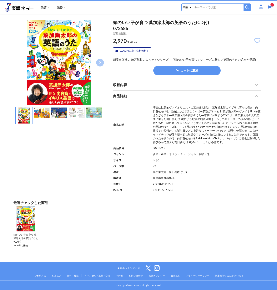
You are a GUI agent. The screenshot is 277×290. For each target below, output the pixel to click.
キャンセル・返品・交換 (97, 275)
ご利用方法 (40, 275)
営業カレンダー (157, 275)
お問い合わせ (136, 275)
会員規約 (175, 275)
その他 (119, 275)
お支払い (56, 275)
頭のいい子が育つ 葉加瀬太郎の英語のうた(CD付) (25, 238)
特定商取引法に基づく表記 (229, 275)
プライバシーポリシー (197, 275)
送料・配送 (73, 275)
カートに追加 (187, 70)
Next (100, 62)
